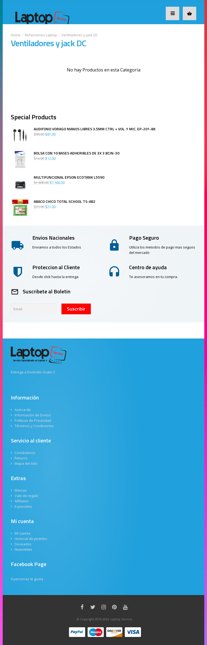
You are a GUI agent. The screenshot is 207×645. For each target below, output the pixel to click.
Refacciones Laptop (41, 35)
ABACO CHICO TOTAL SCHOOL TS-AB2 (64, 201)
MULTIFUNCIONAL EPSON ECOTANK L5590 (69, 177)
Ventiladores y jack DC (79, 35)
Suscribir (76, 308)
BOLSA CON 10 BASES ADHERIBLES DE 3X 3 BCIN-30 (76, 153)
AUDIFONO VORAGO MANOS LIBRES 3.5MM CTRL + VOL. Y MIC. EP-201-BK (95, 129)
